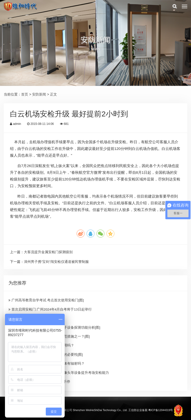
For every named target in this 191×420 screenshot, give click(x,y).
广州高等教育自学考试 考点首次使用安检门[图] (46, 300)
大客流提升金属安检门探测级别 (48, 252)
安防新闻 (39, 94)
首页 (24, 94)
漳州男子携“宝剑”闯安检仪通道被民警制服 (56, 262)
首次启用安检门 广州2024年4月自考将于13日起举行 (50, 309)
